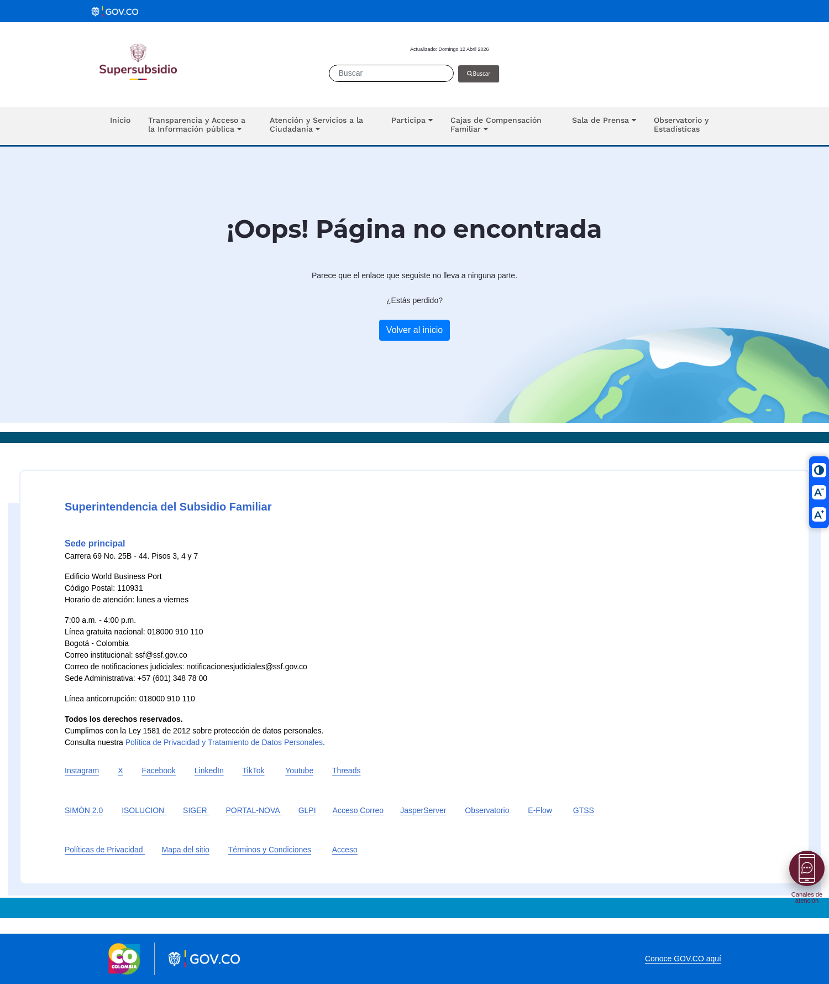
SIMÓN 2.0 (84, 810)
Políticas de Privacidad (105, 849)
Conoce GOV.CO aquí (683, 958)
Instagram (82, 770)
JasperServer (423, 810)
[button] (200, 126)
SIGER (196, 810)
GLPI (307, 810)
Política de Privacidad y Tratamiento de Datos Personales (224, 742)
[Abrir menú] (807, 868)
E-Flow (540, 810)
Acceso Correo (358, 810)
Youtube (299, 770)
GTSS (583, 810)
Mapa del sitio (185, 849)
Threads (346, 770)
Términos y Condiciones (269, 849)
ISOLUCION (144, 810)
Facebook (158, 770)
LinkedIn (209, 770)
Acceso (345, 849)
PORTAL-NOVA (254, 810)
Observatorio (487, 810)
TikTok (254, 770)
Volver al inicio (414, 330)
